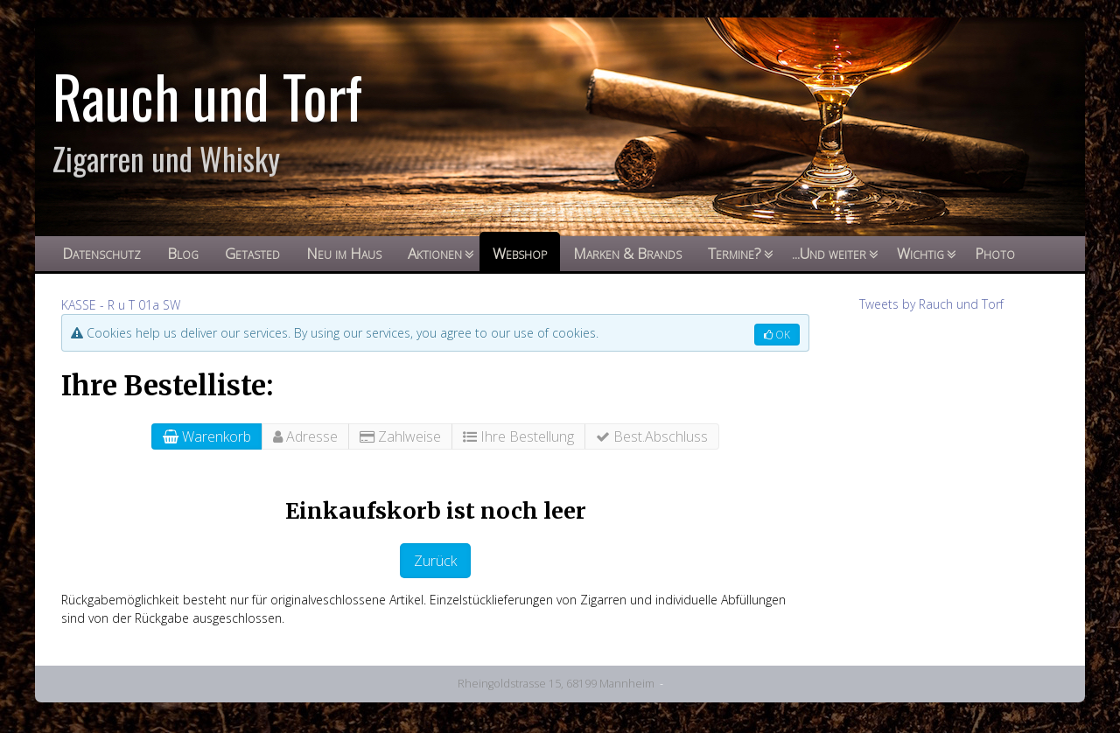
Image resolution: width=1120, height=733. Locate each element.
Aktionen (435, 253)
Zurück (435, 560)
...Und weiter (829, 253)
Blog (183, 253)
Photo (995, 253)
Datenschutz (101, 253)
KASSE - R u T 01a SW (120, 305)
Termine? (734, 253)
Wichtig (920, 253)
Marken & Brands (627, 253)
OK (777, 334)
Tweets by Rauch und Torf (931, 304)
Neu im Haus (344, 253)
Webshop (520, 253)
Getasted (252, 253)
